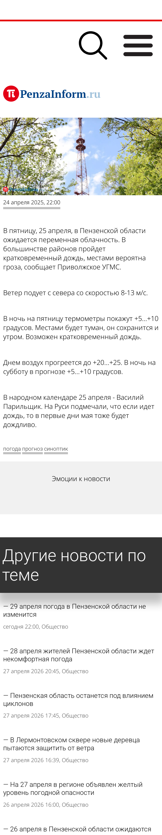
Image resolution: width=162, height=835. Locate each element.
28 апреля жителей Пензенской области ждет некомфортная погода (78, 655)
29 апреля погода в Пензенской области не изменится (74, 610)
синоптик (56, 449)
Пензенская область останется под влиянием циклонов (78, 700)
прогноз (32, 449)
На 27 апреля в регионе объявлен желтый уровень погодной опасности (73, 788)
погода (12, 449)
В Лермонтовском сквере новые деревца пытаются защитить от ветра (71, 744)
